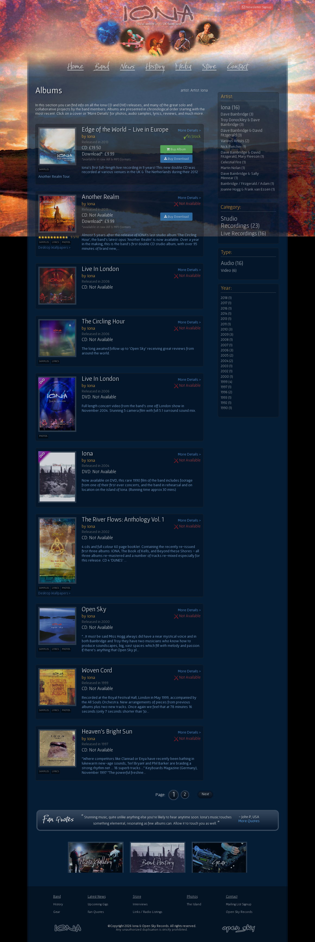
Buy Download (176, 158)
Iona (87, 453)
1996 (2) (226, 392)
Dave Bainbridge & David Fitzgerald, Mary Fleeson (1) (242, 154)
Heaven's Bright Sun (107, 731)
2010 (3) (226, 329)
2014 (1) (226, 314)
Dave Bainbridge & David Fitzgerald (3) (241, 132)
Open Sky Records (239, 911)
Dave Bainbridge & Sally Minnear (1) (240, 175)
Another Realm (100, 196)
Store (137, 896)
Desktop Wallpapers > (54, 247)
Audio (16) (232, 263)
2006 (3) (227, 350)
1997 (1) (226, 387)
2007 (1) (226, 345)
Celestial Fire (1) (233, 162)
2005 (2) (227, 355)
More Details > (189, 130)
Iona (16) (230, 107)
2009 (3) (227, 334)
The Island (194, 904)
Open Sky (94, 609)
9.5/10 (58, 237)
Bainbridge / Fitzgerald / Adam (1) (247, 184)
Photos (192, 896)
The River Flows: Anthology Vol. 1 (123, 519)
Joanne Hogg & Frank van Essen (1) (248, 189)
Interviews (140, 904)
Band (57, 896)
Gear (56, 911)
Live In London (100, 268)
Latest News (97, 896)
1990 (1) (226, 408)
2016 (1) (226, 308)
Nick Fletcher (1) (233, 147)
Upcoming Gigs (98, 904)
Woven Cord (97, 670)
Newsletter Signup (257, 7)
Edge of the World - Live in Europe (125, 129)
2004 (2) (227, 361)
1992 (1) (226, 403)
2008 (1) (227, 340)
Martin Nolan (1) (233, 168)
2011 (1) (226, 324)
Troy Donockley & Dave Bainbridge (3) (240, 122)
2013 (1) (226, 319)
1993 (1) (226, 398)
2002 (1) (226, 371)
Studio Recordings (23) (240, 222)
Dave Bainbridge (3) (237, 114)
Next (205, 794)
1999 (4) (226, 382)
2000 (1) (227, 377)
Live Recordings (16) (243, 233)
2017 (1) (226, 303)
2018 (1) (226, 298)
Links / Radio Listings (147, 911)
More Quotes (249, 821)
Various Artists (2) (235, 141)
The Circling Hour (103, 321)
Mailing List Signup (238, 904)
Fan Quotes (96, 911)
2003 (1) (226, 366)
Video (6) (229, 270)
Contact (232, 896)
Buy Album (176, 149)
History (58, 904)
